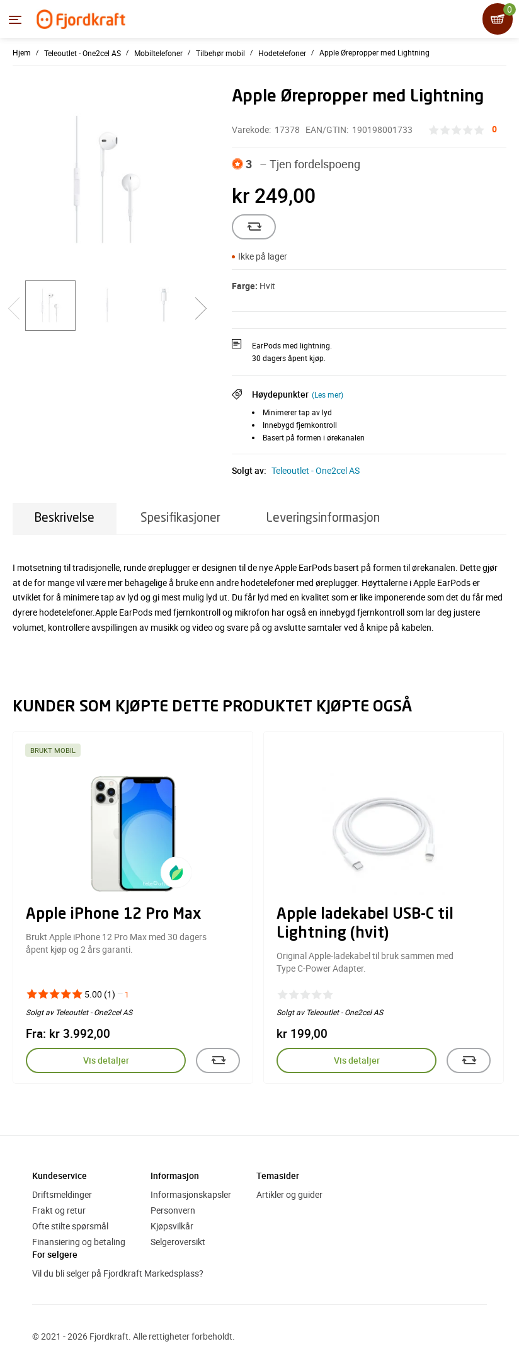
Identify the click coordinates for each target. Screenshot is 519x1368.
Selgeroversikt (178, 1242)
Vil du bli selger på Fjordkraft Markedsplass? (117, 1273)
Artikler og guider (289, 1194)
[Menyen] (15, 19)
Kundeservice (59, 1175)
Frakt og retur (59, 1210)
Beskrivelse (64, 518)
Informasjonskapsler (191, 1194)
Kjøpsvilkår (172, 1226)
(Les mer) (327, 394)
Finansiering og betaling (78, 1242)
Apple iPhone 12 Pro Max (113, 915)
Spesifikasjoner (180, 518)
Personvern (173, 1210)
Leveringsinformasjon (323, 518)
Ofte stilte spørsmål (70, 1226)
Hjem (22, 52)
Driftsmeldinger (62, 1194)
